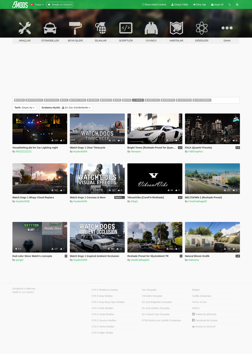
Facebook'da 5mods (205, 320)
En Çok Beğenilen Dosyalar (157, 302)
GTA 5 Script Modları (103, 314)
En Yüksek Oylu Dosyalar (156, 314)
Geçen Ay (24, 107)
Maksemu (193, 260)
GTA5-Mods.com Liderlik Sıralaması (161, 320)
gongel (19, 260)
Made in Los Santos (23, 292)
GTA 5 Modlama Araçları (105, 289)
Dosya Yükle (179, 4)
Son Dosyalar (149, 289)
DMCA (195, 308)
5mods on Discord (203, 326)
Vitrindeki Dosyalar (152, 296)
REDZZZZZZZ (23, 151)
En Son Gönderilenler (66, 107)
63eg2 (134, 201)
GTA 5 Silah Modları (102, 308)
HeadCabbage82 (197, 201)
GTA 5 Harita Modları (103, 326)
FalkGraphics (195, 151)
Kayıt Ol (217, 4)
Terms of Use (199, 302)
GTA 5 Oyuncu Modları (104, 320)
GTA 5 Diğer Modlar (102, 332)
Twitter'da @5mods (204, 314)
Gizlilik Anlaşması (201, 296)
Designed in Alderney (24, 288)
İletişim (196, 289)
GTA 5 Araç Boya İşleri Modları (108, 302)
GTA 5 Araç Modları (102, 296)
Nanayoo (136, 151)
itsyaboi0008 (80, 151)
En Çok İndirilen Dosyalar (156, 308)
